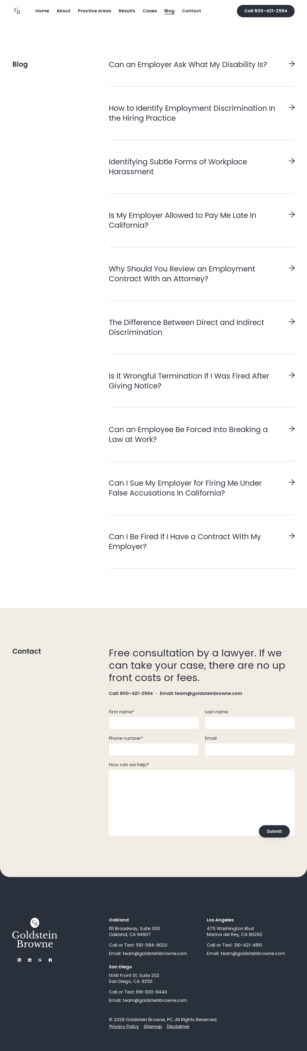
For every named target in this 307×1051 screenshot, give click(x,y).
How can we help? (129, 765)
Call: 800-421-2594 (131, 693)
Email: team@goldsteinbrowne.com (201, 693)
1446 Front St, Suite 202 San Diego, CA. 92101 (134, 978)
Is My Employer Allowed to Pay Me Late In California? (182, 220)
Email (211, 738)
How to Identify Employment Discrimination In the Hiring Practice (192, 113)
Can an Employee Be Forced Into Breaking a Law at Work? (188, 434)
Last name (216, 712)
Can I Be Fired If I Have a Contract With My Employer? (185, 542)
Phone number (126, 738)
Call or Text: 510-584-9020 (138, 945)
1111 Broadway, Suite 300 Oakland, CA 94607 (134, 931)
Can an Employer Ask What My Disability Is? (188, 65)
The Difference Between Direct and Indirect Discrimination (186, 327)
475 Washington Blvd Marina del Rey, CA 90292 (234, 931)
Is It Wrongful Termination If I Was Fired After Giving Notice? (189, 381)
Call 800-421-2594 (265, 11)
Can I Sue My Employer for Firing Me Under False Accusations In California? (185, 488)
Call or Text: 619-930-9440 (138, 992)
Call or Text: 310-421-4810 (234, 945)
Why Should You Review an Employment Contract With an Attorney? (182, 274)
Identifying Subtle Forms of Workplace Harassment (178, 167)
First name (121, 712)
